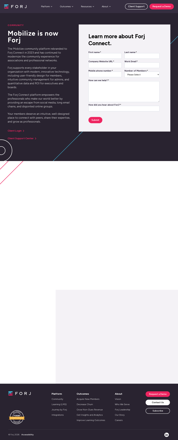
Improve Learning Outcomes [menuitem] (91, 420)
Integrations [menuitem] (58, 415)
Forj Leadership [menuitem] (122, 409)
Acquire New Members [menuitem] (88, 399)
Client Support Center (22, 138)
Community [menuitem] (57, 399)
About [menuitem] (118, 393)
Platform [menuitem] (57, 393)
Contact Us (158, 402)
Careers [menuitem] (119, 420)
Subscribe (158, 410)
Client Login (16, 130)
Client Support (136, 6)
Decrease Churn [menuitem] (85, 404)
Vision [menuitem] (118, 399)
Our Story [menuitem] (120, 415)
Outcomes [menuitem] (83, 393)
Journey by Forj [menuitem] (59, 409)
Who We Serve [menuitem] (122, 404)
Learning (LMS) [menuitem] (59, 404)
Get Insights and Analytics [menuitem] (90, 415)
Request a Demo (162, 6)
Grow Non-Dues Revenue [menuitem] (90, 409)
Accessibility (27, 434)
